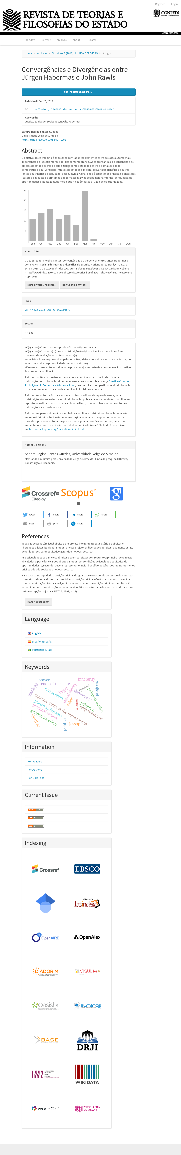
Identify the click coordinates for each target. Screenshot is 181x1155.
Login (174, 4)
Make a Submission (38, 601)
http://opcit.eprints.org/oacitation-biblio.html (56, 429)
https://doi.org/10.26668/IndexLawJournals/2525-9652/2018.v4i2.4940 (72, 109)
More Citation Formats (42, 284)
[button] (33, 514)
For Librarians (36, 778)
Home (28, 53)
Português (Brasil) (42, 649)
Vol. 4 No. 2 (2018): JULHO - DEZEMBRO (75, 53)
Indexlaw (30, 40)
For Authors (35, 769)
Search (93, 40)
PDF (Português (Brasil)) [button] (78, 91)
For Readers (35, 761)
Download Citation (75, 284)
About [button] (78, 40)
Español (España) (42, 641)
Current (46, 40)
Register (160, 4)
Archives (62, 40)
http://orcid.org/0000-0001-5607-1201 (44, 139)
